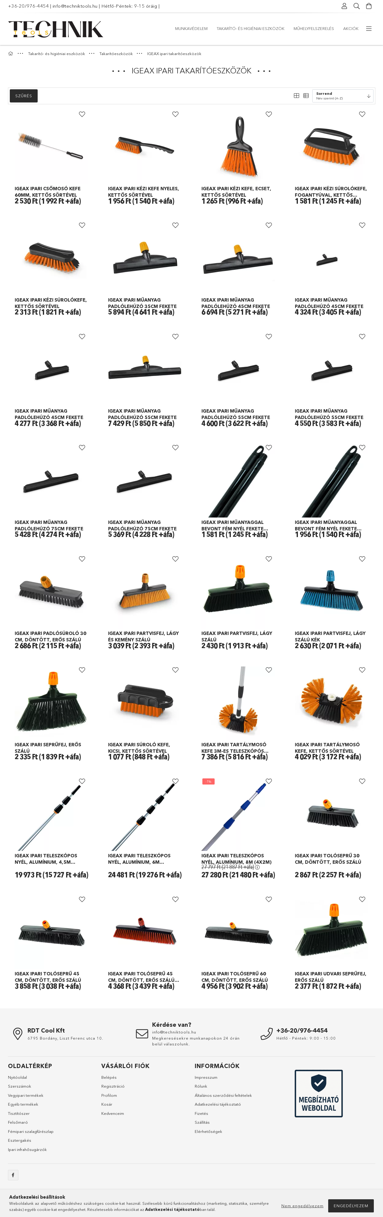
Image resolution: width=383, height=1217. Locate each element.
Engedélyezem (351, 1205)
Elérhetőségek (208, 1131)
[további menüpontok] (369, 29)
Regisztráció (113, 1086)
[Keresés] (357, 6)
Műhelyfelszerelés (220, 28)
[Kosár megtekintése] (369, 6)
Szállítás (202, 1122)
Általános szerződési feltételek (223, 1095)
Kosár (106, 1104)
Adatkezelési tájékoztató (218, 1104)
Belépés (109, 1077)
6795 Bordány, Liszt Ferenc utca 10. (65, 1038)
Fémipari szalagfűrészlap (31, 1131)
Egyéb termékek (23, 1104)
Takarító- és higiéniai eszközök (283, 28)
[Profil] (345, 6)
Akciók (182, 28)
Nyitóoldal (17, 1077)
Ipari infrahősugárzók (27, 1149)
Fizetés (201, 1113)
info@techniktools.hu (75, 6)
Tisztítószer (19, 1113)
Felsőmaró (18, 1122)
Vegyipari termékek (25, 1095)
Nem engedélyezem (302, 1205)
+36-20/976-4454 (28, 6)
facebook (13, 1175)
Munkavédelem (342, 28)
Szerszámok (19, 1086)
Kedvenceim (112, 1113)
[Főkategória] (11, 53)
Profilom (109, 1095)
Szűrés (23, 95)
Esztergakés (19, 1140)
